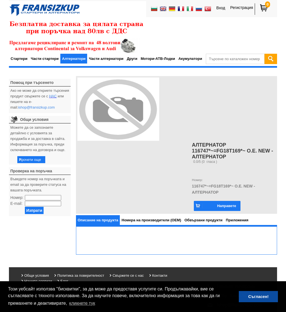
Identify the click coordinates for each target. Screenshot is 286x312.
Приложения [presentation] (237, 220)
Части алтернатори (106, 59)
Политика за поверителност (80, 275)
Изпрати (34, 210)
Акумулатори (190, 59)
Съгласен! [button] (258, 296)
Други (132, 59)
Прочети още (30, 160)
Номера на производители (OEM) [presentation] (151, 220)
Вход (220, 8)
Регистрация (241, 7)
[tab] (98, 220)
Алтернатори (73, 59)
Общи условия (36, 275)
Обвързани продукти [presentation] (204, 220)
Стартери (19, 59)
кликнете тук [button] (82, 303)
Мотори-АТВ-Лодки (158, 59)
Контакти (159, 275)
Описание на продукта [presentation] (98, 220)
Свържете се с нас (128, 275)
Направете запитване (226, 207)
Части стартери (45, 59)
